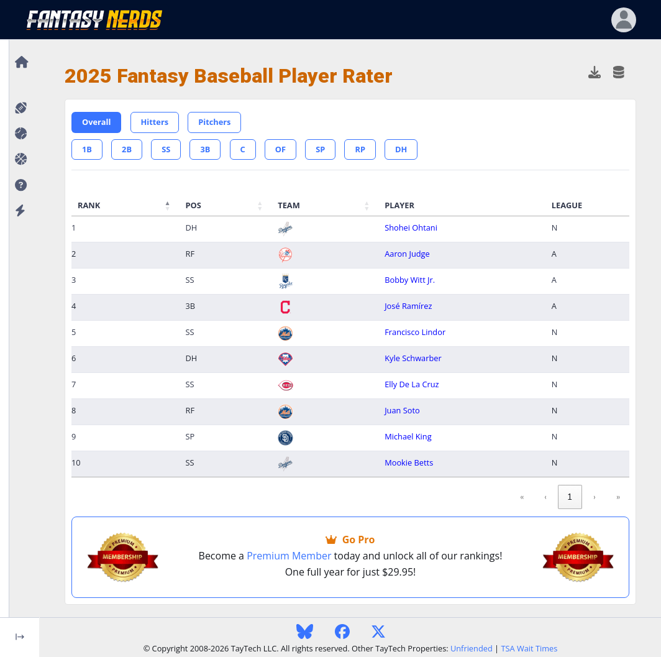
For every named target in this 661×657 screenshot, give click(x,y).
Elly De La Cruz (412, 384)
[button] (19, 185)
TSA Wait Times (529, 648)
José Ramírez (408, 305)
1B (87, 149)
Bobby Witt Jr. (410, 279)
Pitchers (214, 121)
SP (320, 149)
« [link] (522, 496)
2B (127, 149)
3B (205, 149)
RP (360, 149)
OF (280, 149)
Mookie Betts (409, 462)
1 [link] (570, 496)
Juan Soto (402, 410)
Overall (96, 121)
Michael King (408, 436)
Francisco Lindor (415, 332)
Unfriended (471, 648)
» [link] (618, 496)
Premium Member (289, 556)
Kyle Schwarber (413, 358)
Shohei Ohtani (411, 227)
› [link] (594, 496)
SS (166, 149)
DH (401, 149)
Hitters (155, 121)
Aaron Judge (407, 253)
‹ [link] (545, 496)
